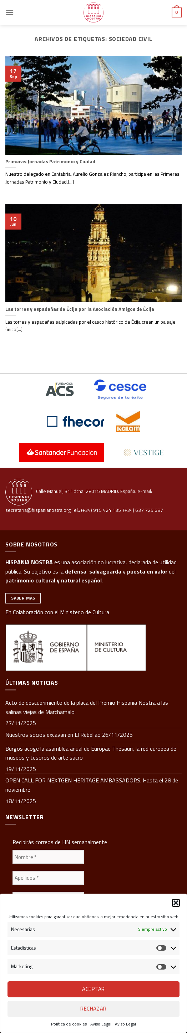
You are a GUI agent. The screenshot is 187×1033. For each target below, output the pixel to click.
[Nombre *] (48, 857)
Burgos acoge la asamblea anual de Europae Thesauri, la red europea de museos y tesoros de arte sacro (90, 753)
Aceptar (93, 989)
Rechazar (93, 1008)
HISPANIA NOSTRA (29, 562)
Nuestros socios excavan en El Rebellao (53, 734)
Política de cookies (69, 1024)
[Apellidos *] (48, 878)
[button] (176, 902)
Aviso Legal (100, 1024)
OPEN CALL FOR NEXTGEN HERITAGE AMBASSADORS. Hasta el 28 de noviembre (91, 785)
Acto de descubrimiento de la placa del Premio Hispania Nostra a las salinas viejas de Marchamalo (86, 707)
